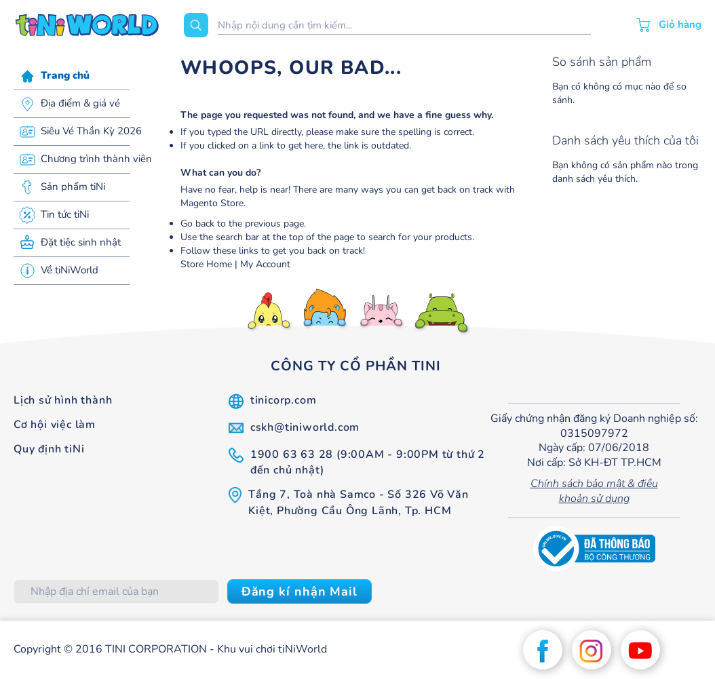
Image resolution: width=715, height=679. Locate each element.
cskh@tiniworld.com (305, 427)
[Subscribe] (299, 591)
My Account (265, 264)
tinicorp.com (283, 400)
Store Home (206, 264)
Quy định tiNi (49, 449)
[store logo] (87, 25)
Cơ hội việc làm (55, 424)
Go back (197, 223)
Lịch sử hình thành (63, 400)
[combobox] (404, 25)
